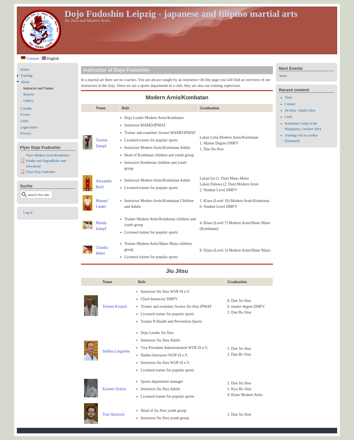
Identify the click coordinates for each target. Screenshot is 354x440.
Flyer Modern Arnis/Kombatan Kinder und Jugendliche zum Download (47, 160)
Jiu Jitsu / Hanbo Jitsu (300, 110)
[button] (88, 148)
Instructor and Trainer (38, 88)
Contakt (26, 108)
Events (25, 115)
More (283, 76)
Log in (27, 212)
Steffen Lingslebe (116, 351)
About (24, 82)
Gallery (28, 101)
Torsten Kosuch (114, 306)
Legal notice (29, 127)
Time (288, 97)
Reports (28, 94)
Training (26, 75)
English (50, 58)
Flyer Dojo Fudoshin (40, 172)
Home (24, 69)
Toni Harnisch (113, 414)
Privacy (25, 133)
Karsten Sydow (114, 389)
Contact (290, 104)
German (30, 58)
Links (24, 121)
